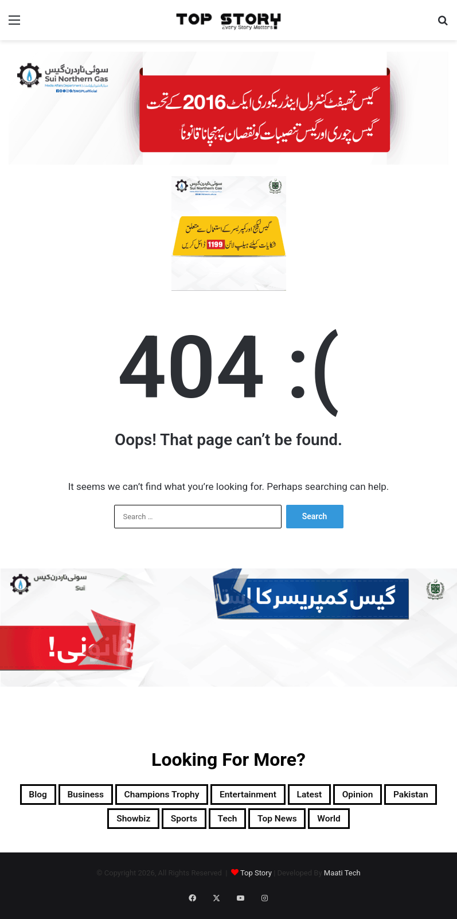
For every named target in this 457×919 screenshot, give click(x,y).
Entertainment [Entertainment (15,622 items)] (318, 796)
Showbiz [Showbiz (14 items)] (178, 824)
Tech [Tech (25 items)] (292, 824)
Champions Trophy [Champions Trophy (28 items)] (211, 796)
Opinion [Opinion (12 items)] (45, 824)
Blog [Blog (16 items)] (58, 796)
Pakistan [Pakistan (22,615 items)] (110, 824)
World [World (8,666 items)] (416, 824)
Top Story (256, 879)
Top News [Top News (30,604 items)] (352, 824)
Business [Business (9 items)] (116, 796)
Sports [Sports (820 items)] (239, 824)
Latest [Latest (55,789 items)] (394, 796)
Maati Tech (342, 879)
